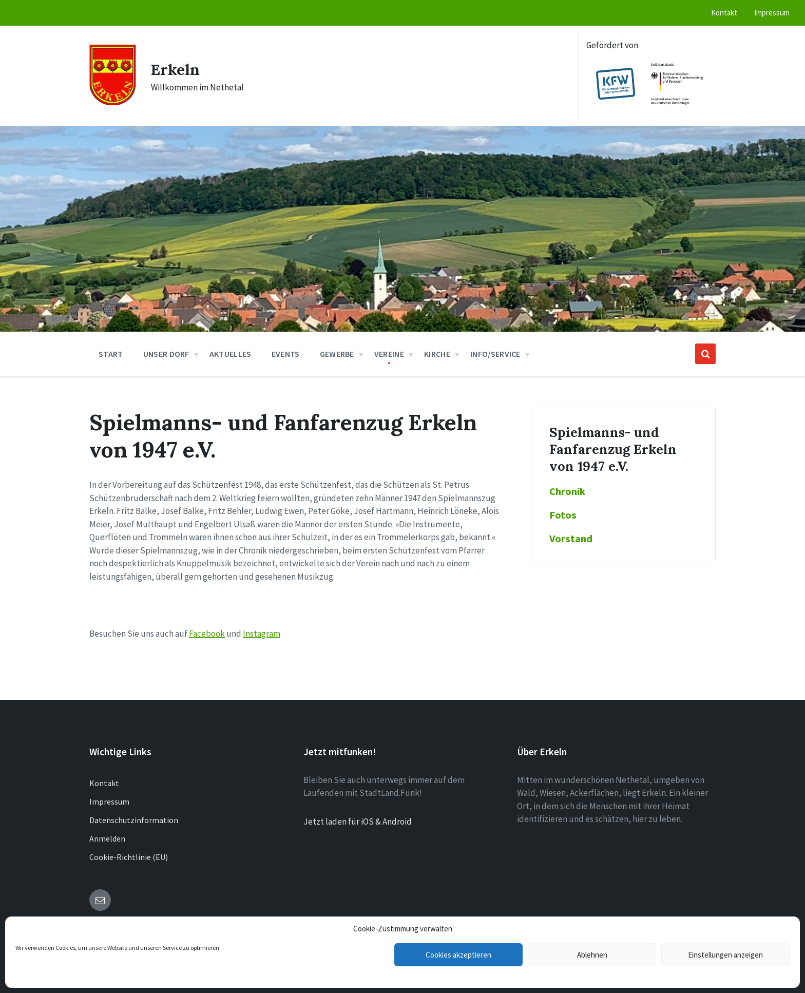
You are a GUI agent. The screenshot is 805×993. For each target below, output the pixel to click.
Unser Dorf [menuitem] (166, 354)
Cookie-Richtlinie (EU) (128, 857)
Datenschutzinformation (133, 820)
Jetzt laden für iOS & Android (357, 821)
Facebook (207, 633)
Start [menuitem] (111, 354)
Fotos (563, 515)
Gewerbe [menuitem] (337, 354)
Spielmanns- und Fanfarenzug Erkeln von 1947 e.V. (613, 449)
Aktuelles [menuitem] (230, 354)
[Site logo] (112, 102)
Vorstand (570, 538)
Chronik (567, 491)
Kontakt (104, 783)
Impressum (109, 801)
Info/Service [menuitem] (495, 354)
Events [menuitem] (286, 354)
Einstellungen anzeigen (725, 955)
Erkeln (175, 69)
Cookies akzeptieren (458, 955)
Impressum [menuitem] (772, 12)
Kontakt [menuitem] (724, 12)
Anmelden (107, 838)
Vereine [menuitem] (389, 354)
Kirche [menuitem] (437, 354)
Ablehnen (592, 955)
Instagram (261, 633)
